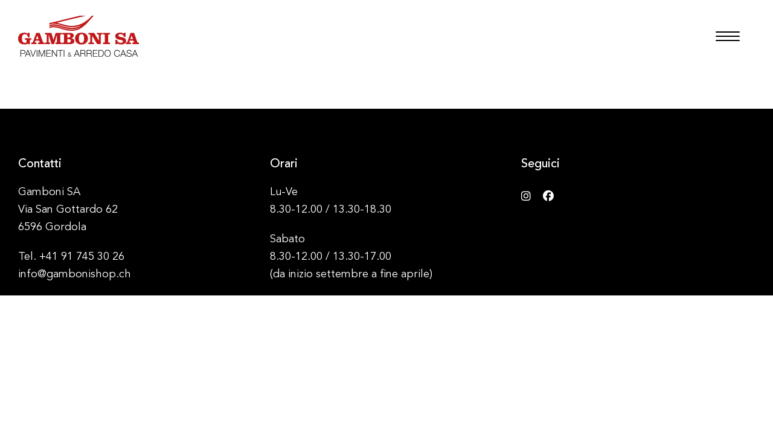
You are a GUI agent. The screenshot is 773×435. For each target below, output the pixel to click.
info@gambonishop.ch (74, 274)
